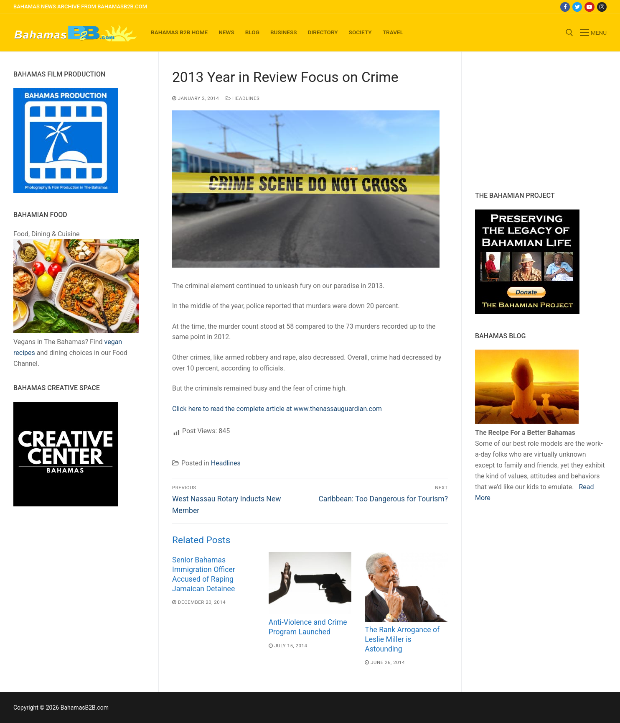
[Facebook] (565, 7)
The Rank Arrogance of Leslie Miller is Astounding (402, 639)
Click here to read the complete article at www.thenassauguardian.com (277, 409)
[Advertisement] (527, 121)
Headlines (242, 98)
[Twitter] (577, 7)
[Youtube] (589, 7)
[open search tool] (569, 32)
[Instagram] (602, 7)
